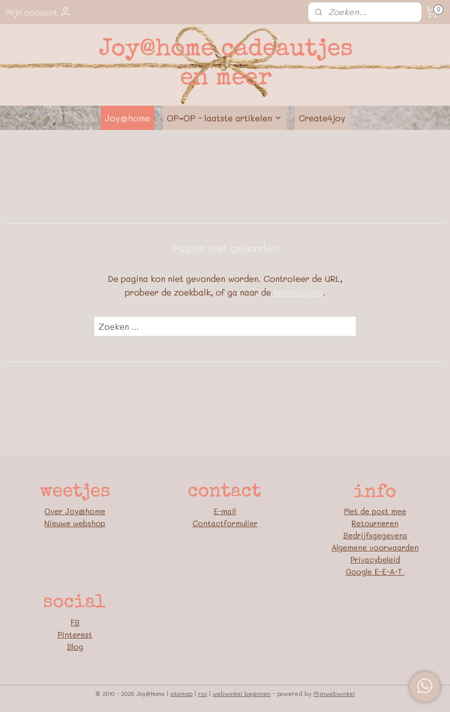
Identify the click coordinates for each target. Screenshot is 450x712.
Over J (57, 511)
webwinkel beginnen (242, 693)
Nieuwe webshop (74, 523)
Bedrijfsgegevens (375, 535)
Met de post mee (375, 511)
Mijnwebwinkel (334, 693)
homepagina (298, 292)
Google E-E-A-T (375, 571)
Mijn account (39, 12)
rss (202, 693)
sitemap (181, 693)
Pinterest (74, 634)
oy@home (87, 511)
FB (75, 622)
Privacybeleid (375, 559)
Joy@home (127, 117)
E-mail (225, 511)
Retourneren (375, 523)
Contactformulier (225, 523)
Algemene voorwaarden (375, 547)
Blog (75, 647)
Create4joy (322, 117)
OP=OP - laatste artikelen (224, 117)
